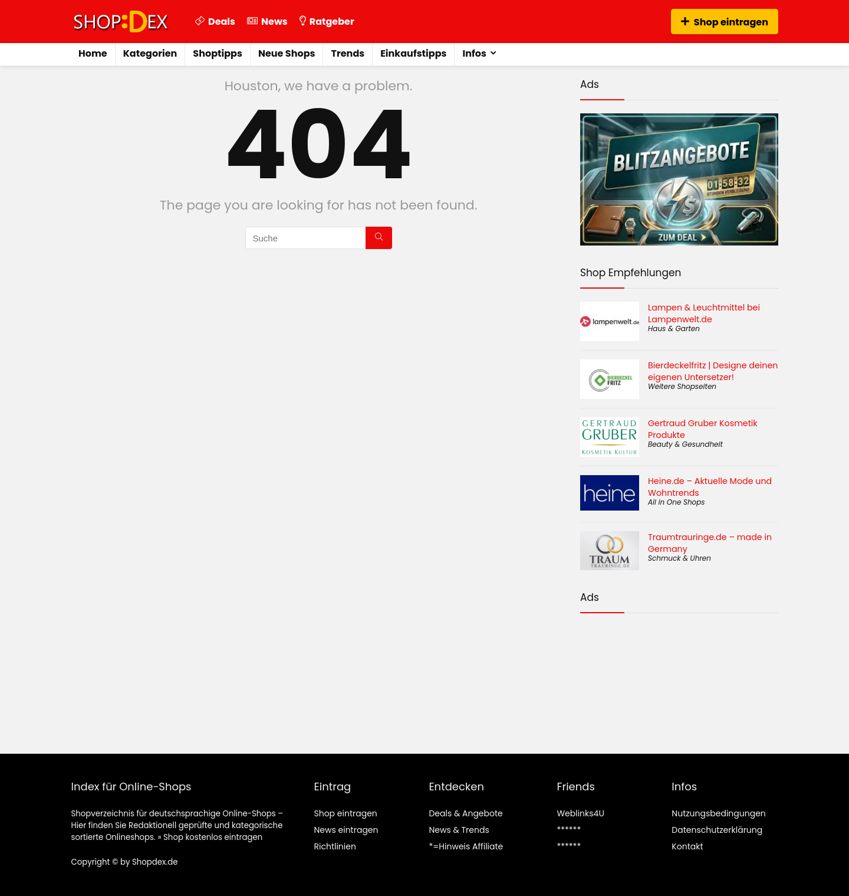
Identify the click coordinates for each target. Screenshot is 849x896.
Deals (215, 21)
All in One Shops (676, 502)
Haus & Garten (674, 328)
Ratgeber (327, 21)
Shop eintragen (724, 22)
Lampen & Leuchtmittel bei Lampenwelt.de (704, 313)
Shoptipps (217, 53)
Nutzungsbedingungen (718, 813)
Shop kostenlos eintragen (212, 837)
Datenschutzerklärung (717, 830)
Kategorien (150, 53)
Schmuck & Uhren (679, 558)
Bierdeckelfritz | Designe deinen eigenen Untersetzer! (713, 371)
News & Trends (459, 830)
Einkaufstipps (413, 53)
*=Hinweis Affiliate (466, 846)
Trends (347, 53)
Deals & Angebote (465, 813)
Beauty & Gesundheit (685, 444)
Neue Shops (286, 53)
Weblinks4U (580, 813)
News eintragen (346, 830)
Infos (474, 53)
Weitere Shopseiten (682, 386)
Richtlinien (335, 846)
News (267, 21)
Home (92, 53)
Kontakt (687, 846)
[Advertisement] (679, 673)
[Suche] (379, 238)
